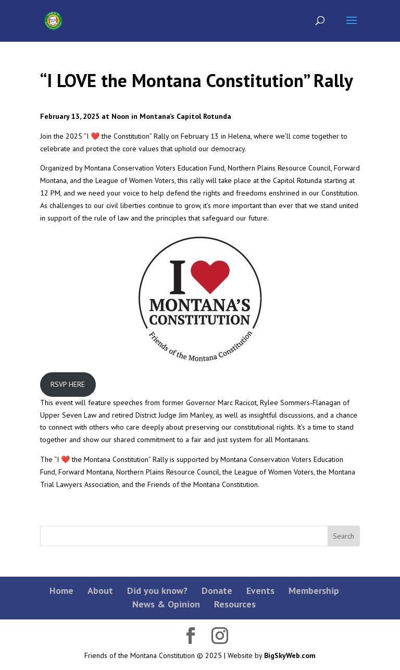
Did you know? (157, 590)
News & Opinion (166, 604)
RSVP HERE (68, 384)
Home (61, 590)
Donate (217, 590)
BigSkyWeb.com (290, 655)
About (100, 590)
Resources (235, 604)
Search (343, 536)
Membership (314, 590)
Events (260, 590)
